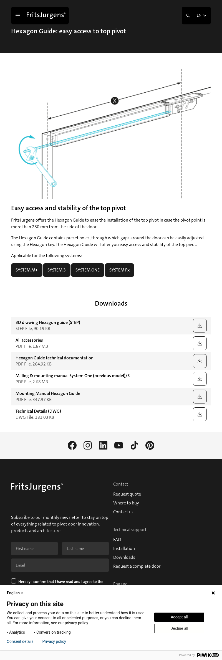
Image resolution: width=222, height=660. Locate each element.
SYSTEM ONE (87, 270)
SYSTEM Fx (119, 270)
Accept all (179, 617)
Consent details (20, 641)
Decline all (179, 628)
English (15, 593)
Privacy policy (54, 641)
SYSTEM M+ (27, 270)
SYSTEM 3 (56, 270)
